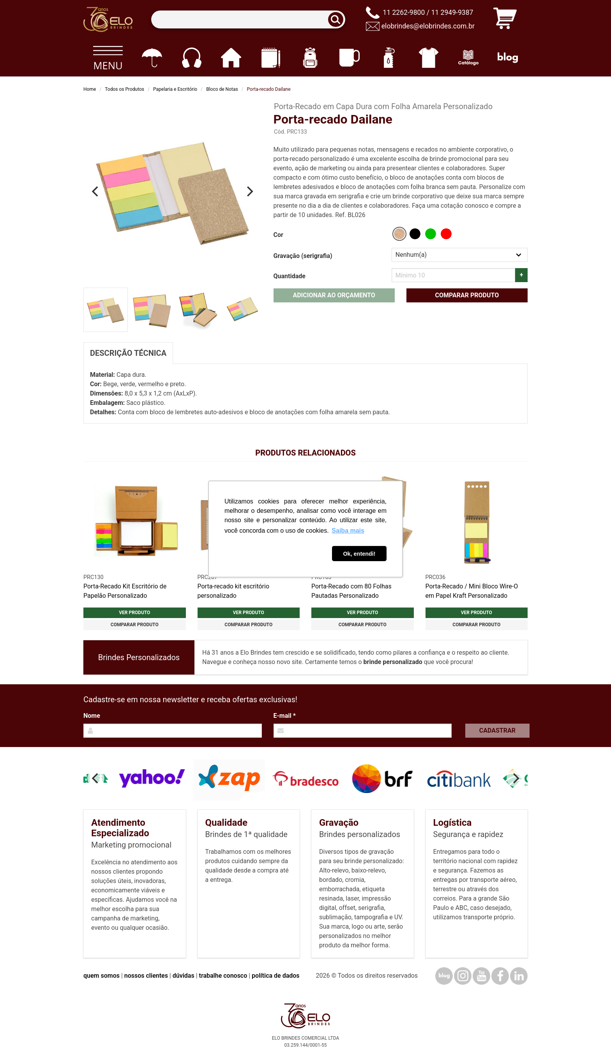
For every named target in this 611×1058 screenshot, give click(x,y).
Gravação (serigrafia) (303, 256)
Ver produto (134, 612)
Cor (278, 234)
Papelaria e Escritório (175, 89)
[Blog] (508, 57)
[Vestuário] (429, 57)
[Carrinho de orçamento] (505, 20)
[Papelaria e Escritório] (270, 57)
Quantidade (290, 276)
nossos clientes (146, 975)
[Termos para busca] (248, 20)
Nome (91, 715)
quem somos (101, 975)
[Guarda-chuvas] (151, 57)
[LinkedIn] (519, 976)
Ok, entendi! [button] (359, 554)
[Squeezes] (389, 57)
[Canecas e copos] (349, 57)
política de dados (275, 975)
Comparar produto (467, 295)
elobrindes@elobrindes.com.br (428, 26)
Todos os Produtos (124, 89)
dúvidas (183, 975)
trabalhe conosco (223, 975)
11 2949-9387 (452, 12)
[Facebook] (500, 976)
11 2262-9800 (404, 12)
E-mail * (285, 715)
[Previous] (95, 191)
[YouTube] (481, 976)
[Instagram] (462, 976)
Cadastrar (497, 730)
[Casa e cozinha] (231, 57)
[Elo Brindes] (107, 19)
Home (89, 89)
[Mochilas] (310, 57)
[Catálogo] (468, 57)
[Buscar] (338, 20)
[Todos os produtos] (107, 57)
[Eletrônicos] (191, 57)
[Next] (249, 191)
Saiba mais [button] (348, 530)
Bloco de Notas (222, 89)
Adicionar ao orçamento (334, 295)
